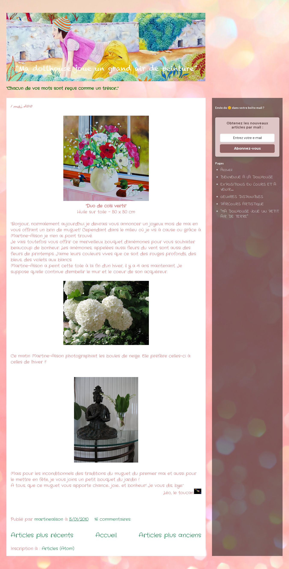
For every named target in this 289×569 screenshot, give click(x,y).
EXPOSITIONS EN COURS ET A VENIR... (248, 187)
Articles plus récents (42, 535)
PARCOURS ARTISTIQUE (242, 204)
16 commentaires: (113, 519)
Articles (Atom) (58, 548)
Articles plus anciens (170, 535)
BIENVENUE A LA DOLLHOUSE (247, 177)
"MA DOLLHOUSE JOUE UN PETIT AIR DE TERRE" (250, 214)
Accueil (106, 535)
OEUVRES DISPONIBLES (242, 197)
